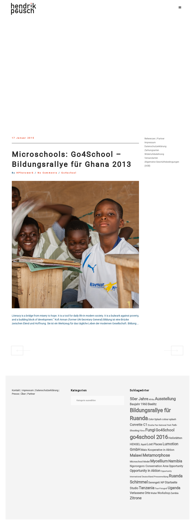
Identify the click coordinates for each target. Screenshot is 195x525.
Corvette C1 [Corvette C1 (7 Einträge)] (138, 425)
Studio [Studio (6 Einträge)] (134, 488)
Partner (31, 393)
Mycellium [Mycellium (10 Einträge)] (159, 461)
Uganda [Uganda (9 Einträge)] (174, 488)
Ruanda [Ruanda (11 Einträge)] (175, 476)
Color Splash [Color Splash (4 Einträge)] (154, 419)
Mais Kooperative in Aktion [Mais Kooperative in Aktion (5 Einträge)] (157, 450)
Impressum (150, 142)
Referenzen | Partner (154, 138)
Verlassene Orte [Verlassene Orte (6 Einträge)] (140, 493)
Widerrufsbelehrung (154, 154)
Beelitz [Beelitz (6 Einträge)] (152, 404)
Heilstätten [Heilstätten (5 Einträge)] (175, 438)
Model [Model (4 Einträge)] (146, 461)
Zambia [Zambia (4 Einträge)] (174, 493)
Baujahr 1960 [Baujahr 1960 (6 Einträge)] (138, 404)
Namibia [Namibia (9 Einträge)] (175, 461)
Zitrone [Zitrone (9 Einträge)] (136, 498)
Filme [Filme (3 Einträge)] (142, 431)
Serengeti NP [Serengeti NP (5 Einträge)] (156, 482)
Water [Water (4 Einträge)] (154, 493)
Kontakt (16, 390)
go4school (69, 173)
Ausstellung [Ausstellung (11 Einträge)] (165, 399)
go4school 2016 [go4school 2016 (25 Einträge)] (149, 437)
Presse (15, 393)
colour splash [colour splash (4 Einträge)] (169, 419)
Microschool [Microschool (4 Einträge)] (136, 461)
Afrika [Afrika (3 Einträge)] (151, 399)
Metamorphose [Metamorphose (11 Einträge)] (156, 455)
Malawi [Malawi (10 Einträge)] (136, 455)
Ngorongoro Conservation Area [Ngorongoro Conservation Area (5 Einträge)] (149, 466)
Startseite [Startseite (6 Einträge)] (171, 482)
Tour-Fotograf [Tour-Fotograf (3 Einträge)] (161, 488)
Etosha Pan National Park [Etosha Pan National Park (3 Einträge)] (159, 425)
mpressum (28, 390)
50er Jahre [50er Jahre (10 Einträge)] (139, 399)
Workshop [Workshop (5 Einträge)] (163, 493)
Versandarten (151, 158)
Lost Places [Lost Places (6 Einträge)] (154, 444)
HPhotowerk (25, 173)
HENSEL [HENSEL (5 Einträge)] (135, 444)
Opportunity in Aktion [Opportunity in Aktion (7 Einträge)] (145, 471)
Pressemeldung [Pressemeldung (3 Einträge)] (161, 477)
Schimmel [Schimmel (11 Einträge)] (139, 482)
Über (23, 393)
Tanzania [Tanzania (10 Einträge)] (146, 488)
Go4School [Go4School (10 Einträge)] (165, 430)
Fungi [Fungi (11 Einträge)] (150, 430)
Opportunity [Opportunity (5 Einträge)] (176, 466)
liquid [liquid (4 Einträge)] (143, 444)
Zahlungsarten (151, 150)
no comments (48, 173)
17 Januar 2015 (23, 138)
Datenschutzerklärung (155, 146)
